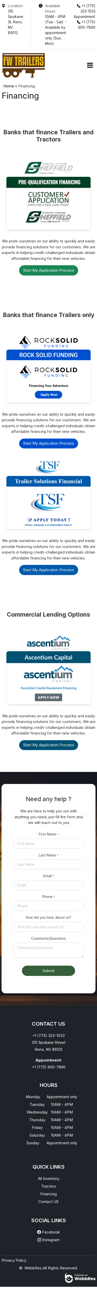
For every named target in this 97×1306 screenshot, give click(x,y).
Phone (48, 897)
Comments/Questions (48, 938)
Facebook (48, 1232)
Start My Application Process (48, 270)
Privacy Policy (14, 1260)
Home (8, 86)
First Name (49, 834)
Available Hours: (52, 8)
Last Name (48, 855)
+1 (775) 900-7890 (48, 1067)
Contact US (48, 1201)
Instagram (48, 1239)
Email (48, 876)
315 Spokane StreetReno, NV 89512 (48, 1046)
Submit (48, 970)
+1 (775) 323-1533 (48, 1035)
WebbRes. (33, 1268)
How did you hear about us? (48, 917)
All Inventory (48, 1178)
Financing (48, 1193)
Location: (15, 6)
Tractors (48, 1186)
